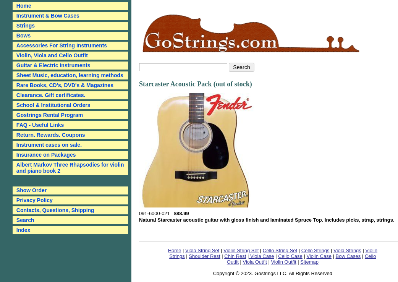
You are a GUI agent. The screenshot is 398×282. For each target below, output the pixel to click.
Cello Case (290, 256)
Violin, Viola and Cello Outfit (52, 55)
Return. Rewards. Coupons (50, 135)
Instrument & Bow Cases (47, 16)
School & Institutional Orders (53, 105)
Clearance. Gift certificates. (51, 95)
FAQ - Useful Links (40, 125)
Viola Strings (347, 250)
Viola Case (261, 256)
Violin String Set (241, 250)
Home (174, 250)
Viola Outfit (255, 262)
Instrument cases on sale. (49, 145)
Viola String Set (202, 250)
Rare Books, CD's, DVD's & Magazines (64, 85)
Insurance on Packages (46, 155)
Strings (25, 26)
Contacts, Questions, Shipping (55, 210)
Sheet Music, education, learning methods (69, 75)
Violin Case (319, 256)
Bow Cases (348, 256)
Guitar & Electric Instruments (53, 65)
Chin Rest (235, 256)
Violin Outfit (283, 262)
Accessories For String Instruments (61, 45)
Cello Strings (315, 250)
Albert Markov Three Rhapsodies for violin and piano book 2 (70, 168)
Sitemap (309, 262)
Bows (23, 35)
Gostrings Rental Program (49, 115)
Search (25, 220)
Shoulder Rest (204, 256)
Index (23, 230)
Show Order (31, 190)
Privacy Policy (34, 200)
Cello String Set (280, 250)
